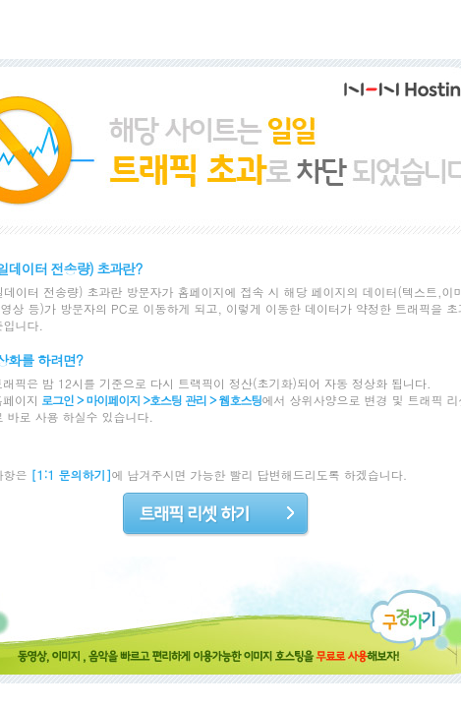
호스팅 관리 (177, 399)
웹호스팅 (240, 399)
